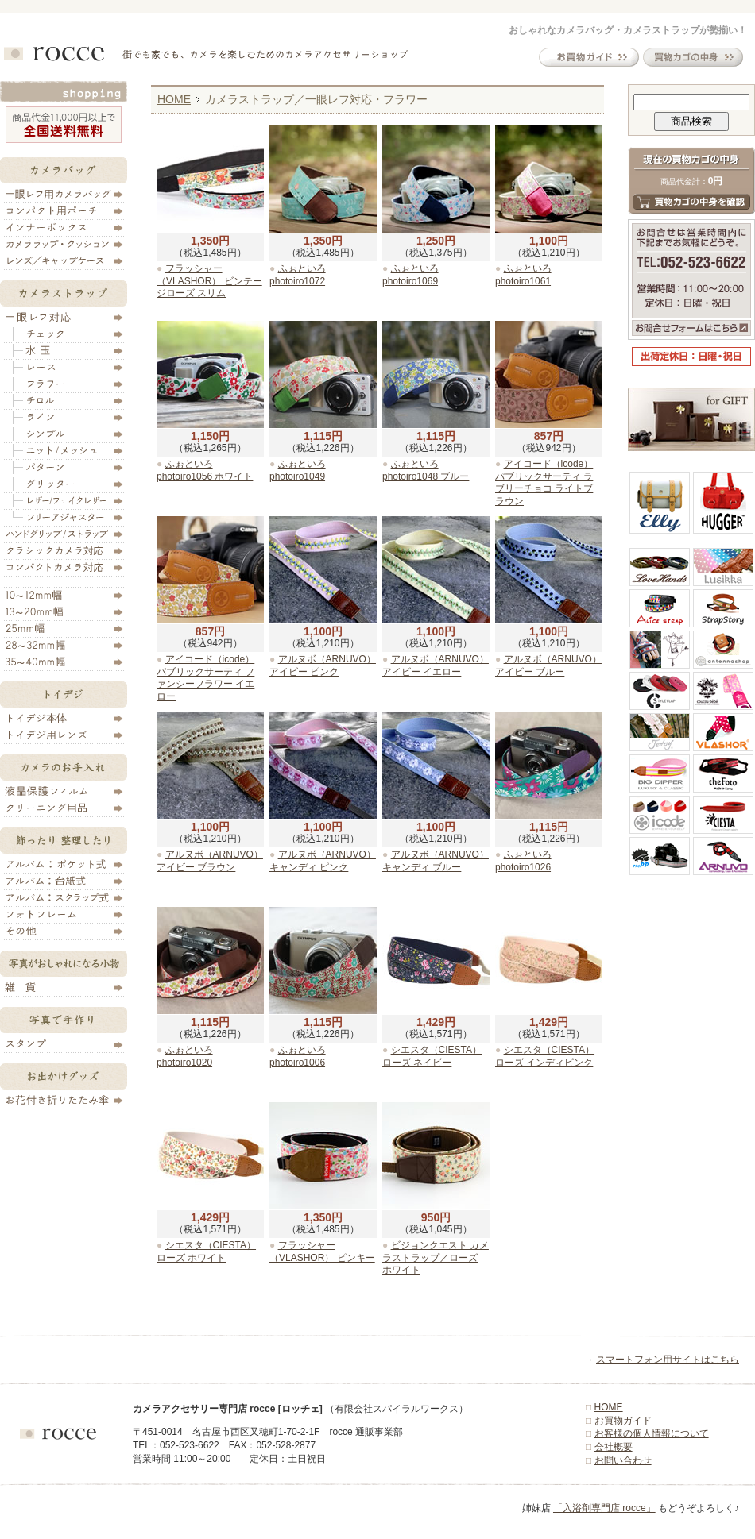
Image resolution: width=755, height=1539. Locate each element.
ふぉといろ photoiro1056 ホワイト (205, 470)
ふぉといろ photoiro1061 (523, 275)
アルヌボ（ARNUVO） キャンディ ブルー (435, 861)
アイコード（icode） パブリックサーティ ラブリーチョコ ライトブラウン (544, 482)
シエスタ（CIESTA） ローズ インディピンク (544, 1056)
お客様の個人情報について (651, 1433)
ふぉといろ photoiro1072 (297, 275)
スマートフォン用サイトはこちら (667, 1359)
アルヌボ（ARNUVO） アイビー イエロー (435, 665)
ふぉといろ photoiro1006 (297, 1056)
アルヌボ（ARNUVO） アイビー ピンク (322, 665)
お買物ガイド (623, 1420)
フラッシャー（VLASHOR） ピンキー (322, 1251)
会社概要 (613, 1446)
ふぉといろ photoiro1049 (297, 470)
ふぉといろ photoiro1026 (523, 861)
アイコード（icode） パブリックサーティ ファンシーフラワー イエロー (205, 678)
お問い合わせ (623, 1460)
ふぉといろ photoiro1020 (185, 1056)
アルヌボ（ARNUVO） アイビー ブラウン (210, 861)
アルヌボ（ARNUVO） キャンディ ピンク (322, 861)
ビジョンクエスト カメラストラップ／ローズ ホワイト (435, 1257)
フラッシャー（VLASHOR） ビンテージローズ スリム (209, 281)
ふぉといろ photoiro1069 (410, 275)
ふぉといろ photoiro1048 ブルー (425, 470)
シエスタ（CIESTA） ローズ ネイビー (432, 1056)
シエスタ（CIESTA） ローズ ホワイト (206, 1251)
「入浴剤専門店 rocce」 (604, 1508)
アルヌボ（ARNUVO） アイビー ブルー (548, 665)
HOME (174, 99)
